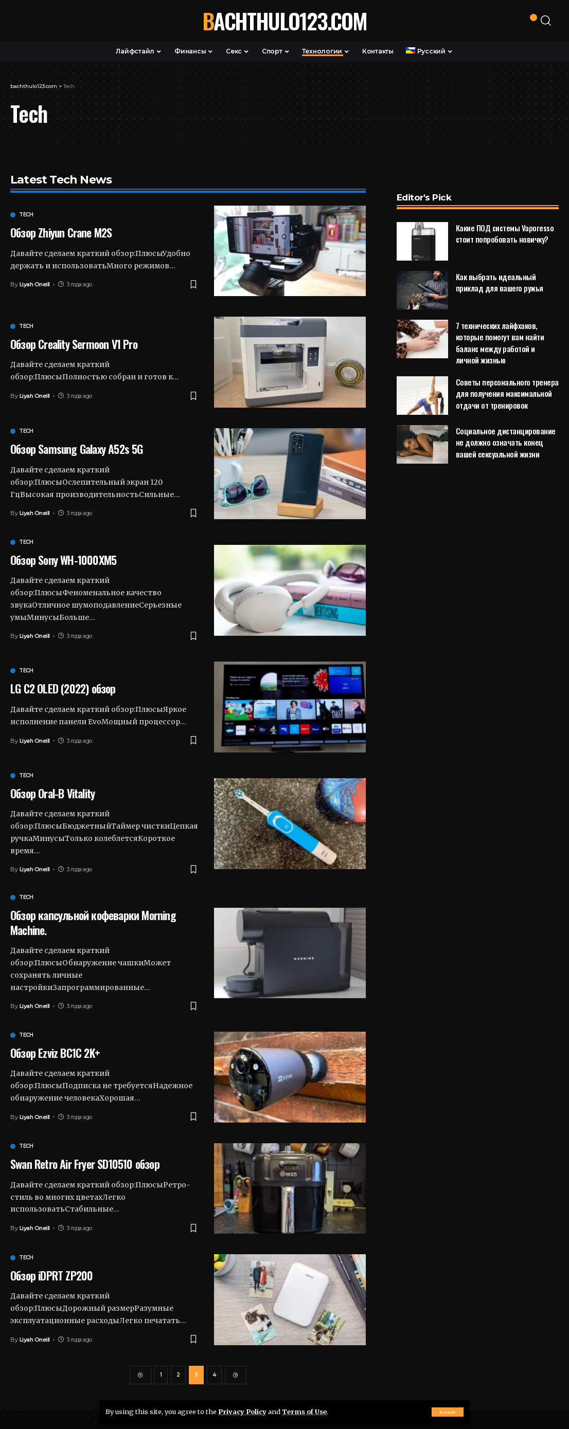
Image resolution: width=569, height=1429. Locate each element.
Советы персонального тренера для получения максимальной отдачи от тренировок (507, 374)
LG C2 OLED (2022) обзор (63, 688)
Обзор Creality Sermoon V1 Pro (73, 344)
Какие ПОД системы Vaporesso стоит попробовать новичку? (505, 214)
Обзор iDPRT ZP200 (51, 1275)
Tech (26, 214)
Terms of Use (304, 1411)
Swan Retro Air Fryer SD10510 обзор (84, 1164)
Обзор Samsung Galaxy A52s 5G (76, 449)
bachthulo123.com (284, 20)
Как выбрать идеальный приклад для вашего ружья (499, 262)
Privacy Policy (242, 1411)
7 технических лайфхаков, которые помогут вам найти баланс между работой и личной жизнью (500, 323)
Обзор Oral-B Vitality (52, 793)
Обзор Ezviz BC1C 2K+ (55, 1053)
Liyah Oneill (35, 284)
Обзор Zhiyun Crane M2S (61, 232)
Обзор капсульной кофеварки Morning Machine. (93, 922)
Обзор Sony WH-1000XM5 (63, 560)
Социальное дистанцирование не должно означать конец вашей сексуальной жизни (506, 423)
